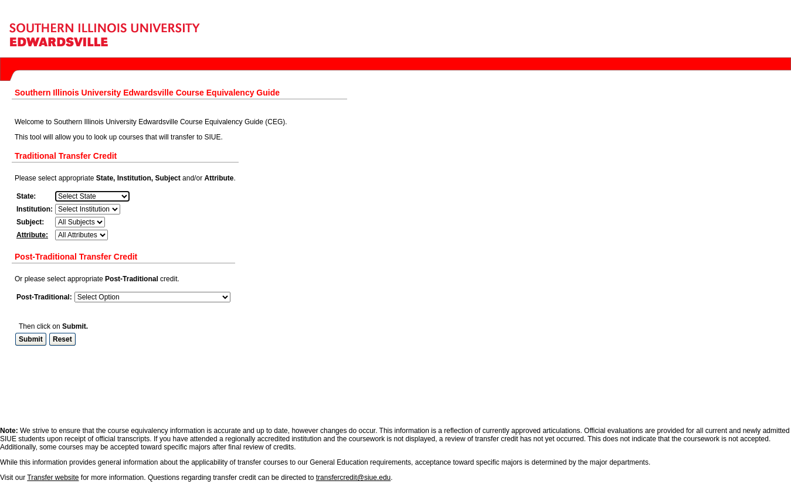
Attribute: (32, 235)
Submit (31, 339)
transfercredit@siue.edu (353, 434)
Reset (62, 339)
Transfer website (53, 434)
